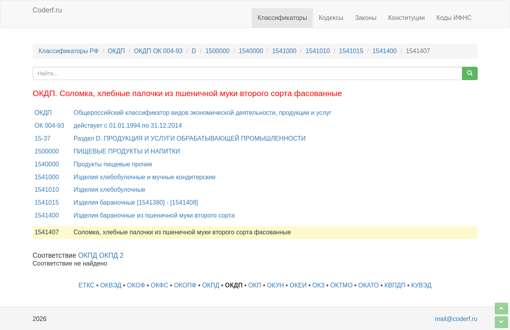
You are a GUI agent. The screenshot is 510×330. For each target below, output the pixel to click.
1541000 (284, 51)
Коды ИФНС (454, 17)
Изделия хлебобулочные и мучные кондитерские (145, 177)
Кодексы (331, 17)
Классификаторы (282, 17)
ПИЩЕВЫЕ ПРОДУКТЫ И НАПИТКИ (127, 151)
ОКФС (159, 285)
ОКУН (275, 285)
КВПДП (394, 285)
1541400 (384, 51)
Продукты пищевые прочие (113, 164)
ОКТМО (341, 285)
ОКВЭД (110, 285)
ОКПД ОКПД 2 (101, 255)
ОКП (254, 285)
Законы (366, 17)
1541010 (318, 51)
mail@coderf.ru (456, 319)
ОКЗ (319, 285)
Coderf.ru (47, 10)
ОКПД (210, 285)
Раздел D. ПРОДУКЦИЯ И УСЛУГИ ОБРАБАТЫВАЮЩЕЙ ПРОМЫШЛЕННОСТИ (190, 138)
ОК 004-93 (49, 125)
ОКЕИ (298, 285)
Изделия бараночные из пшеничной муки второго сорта (154, 215)
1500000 (217, 51)
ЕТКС (86, 285)
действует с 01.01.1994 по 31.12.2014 (128, 125)
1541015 (351, 51)
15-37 (43, 138)
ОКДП (116, 51)
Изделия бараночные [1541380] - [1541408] (136, 202)
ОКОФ (136, 285)
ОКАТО (368, 285)
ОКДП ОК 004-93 (158, 51)
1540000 (251, 51)
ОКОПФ (185, 285)
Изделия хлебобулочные (110, 189)
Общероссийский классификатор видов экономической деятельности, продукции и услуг (203, 112)
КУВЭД (421, 285)
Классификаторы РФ (69, 51)
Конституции (406, 17)
